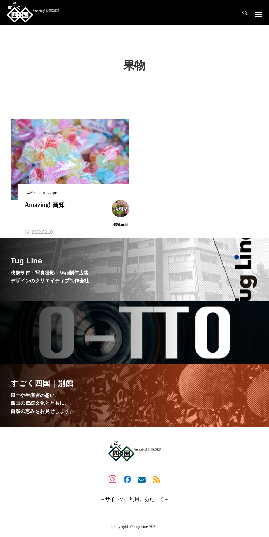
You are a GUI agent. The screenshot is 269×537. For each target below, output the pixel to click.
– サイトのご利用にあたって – (135, 499)
